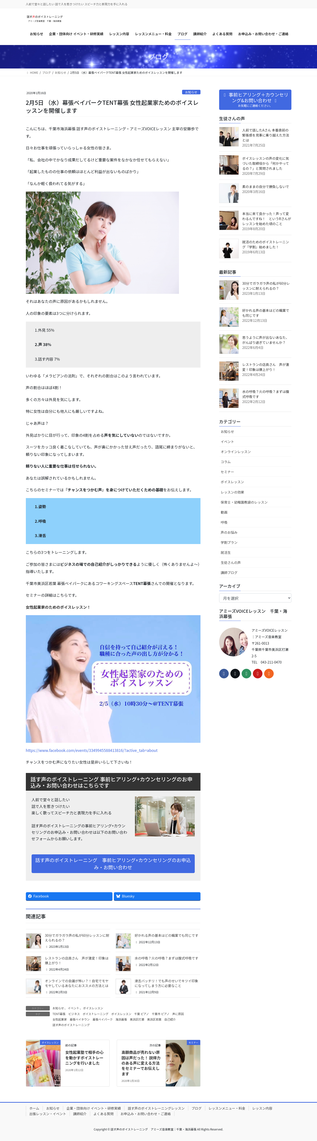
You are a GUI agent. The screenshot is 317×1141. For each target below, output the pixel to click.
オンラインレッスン (236, 451)
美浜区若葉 (154, 1019)
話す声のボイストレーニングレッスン (156, 1108)
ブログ (197, 1108)
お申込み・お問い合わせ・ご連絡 (146, 1113)
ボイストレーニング (96, 1014)
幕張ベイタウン (80, 1019)
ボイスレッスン (93, 1008)
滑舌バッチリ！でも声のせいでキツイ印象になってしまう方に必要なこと (166, 983)
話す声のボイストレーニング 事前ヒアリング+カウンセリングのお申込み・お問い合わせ (113, 864)
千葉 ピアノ (141, 1014)
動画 (224, 512)
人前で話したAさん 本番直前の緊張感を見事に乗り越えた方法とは (265, 135)
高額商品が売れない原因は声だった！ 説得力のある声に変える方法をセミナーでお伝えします (141, 1063)
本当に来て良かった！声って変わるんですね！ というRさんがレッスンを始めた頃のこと (266, 218)
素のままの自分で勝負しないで (265, 186)
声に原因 (178, 1014)
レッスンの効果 (232, 492)
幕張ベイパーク (103, 1019)
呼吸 (224, 522)
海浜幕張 (121, 1019)
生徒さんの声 (231, 562)
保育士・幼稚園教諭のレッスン (244, 502)
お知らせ (191, 92)
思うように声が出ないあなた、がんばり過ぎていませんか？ (265, 340)
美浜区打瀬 (137, 1019)
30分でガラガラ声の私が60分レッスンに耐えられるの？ (77, 937)
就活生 (226, 552)
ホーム (34, 1108)
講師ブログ (229, 572)
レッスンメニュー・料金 (227, 1108)
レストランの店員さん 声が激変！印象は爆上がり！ (77, 960)
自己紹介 (170, 1019)
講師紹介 (80, 1113)
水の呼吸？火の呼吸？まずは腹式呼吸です (166, 958)
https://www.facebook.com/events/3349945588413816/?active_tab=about (92, 750)
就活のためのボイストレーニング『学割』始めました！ (265, 244)
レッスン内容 (262, 1108)
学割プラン (229, 542)
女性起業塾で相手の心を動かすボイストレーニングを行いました (84, 1057)
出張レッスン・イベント (47, 1113)
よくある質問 (104, 1113)
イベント (73, 1008)
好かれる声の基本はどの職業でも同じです (166, 935)
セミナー (227, 471)
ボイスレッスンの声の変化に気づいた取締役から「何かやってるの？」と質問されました (265, 163)
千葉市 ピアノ (161, 1014)
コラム (226, 461)
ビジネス (74, 1014)
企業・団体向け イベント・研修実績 (94, 1108)
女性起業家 (60, 1019)
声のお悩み (229, 532)
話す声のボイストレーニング (71, 1025)
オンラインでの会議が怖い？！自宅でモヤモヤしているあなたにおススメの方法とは (77, 983)
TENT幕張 (59, 1014)
